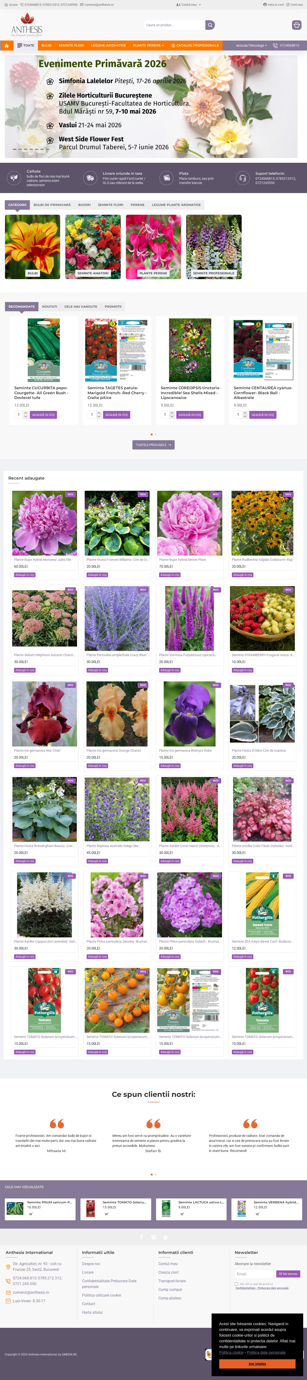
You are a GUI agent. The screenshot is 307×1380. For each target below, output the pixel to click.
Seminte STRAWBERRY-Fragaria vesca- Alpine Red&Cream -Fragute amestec (263, 655)
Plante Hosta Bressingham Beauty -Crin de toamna (45, 846)
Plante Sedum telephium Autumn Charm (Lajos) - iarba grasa (45, 655)
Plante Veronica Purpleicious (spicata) (187, 655)
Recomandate (22, 306)
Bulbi (33, 273)
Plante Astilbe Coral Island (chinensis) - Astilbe (190, 846)
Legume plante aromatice (176, 205)
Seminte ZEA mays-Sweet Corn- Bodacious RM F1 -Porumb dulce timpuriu (263, 941)
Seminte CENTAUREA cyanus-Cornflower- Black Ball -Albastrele (263, 393)
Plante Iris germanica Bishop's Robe (185, 750)
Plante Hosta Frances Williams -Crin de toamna (118, 560)
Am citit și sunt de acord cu (262, 1286)
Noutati (49, 306)
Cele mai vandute (80, 306)
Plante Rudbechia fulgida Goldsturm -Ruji (262, 560)
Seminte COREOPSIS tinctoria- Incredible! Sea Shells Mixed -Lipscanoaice (191, 393)
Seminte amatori (93, 273)
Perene (138, 205)
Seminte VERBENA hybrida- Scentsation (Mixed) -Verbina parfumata (277, 1202)
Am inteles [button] (257, 1364)
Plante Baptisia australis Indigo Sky (113, 846)
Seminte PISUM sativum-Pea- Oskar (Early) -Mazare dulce (50, 1202)
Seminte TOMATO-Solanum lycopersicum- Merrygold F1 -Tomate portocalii (190, 1037)
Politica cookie (231, 1352)
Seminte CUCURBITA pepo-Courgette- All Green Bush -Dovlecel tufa (41, 393)
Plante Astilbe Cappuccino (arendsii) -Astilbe (45, 941)
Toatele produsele (151, 445)
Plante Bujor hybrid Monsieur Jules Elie (42, 560)
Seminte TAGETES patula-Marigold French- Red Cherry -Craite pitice (117, 393)
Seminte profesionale (213, 273)
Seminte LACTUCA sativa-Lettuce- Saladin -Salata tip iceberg (201, 1202)
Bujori (84, 205)
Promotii (113, 306)
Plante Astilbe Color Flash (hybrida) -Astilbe (263, 846)
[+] (25, 413)
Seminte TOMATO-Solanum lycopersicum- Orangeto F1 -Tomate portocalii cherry (118, 1037)
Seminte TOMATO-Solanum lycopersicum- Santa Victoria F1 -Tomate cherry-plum (45, 1037)
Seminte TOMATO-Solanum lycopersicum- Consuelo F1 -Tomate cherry (263, 1037)
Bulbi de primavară (52, 205)
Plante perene (153, 273)
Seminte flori (110, 205)
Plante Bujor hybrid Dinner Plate (182, 560)
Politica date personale (266, 1352)
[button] (287, 1353)
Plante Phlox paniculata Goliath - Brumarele (190, 941)
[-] (25, 417)
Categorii (17, 205)
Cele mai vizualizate (24, 1187)
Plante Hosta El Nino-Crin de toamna (259, 750)
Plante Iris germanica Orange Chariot (114, 750)
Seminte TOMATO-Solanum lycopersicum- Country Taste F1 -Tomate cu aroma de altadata (126, 1202)
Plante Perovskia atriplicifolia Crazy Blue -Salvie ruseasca (118, 655)
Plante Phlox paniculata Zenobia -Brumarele (118, 941)
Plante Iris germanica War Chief (37, 750)
